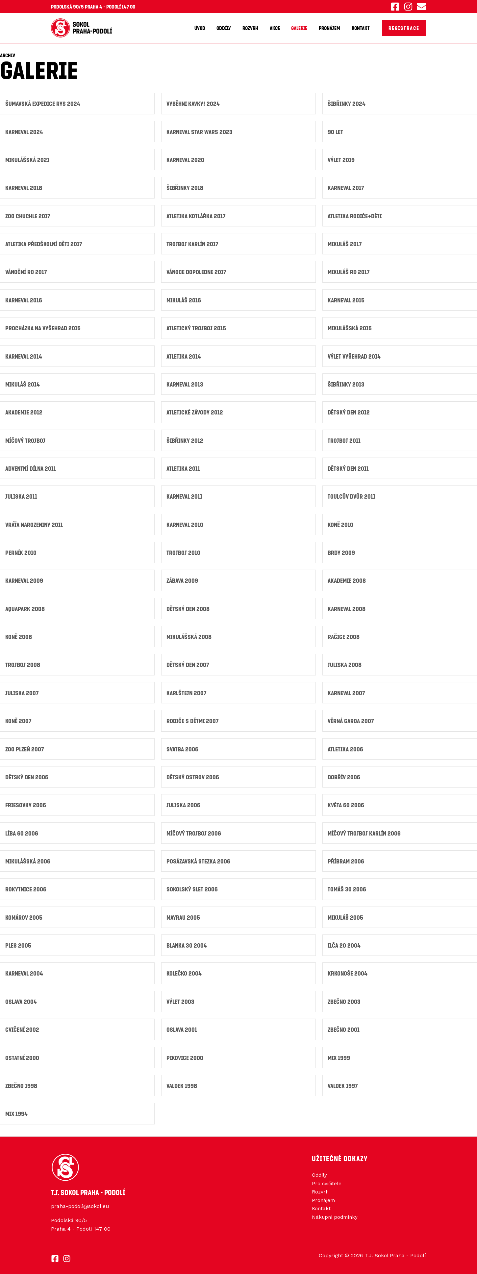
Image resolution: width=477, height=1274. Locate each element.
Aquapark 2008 (25, 606)
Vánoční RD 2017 (27, 271)
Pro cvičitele (327, 1180)
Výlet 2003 (180, 998)
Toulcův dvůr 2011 (352, 495)
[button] (404, 28)
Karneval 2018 (24, 187)
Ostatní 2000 (22, 1053)
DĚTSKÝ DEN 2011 (348, 467)
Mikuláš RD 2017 (349, 271)
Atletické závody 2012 (195, 411)
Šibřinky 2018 (185, 187)
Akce (278, 28)
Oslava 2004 (21, 998)
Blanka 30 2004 (187, 942)
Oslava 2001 (182, 1025)
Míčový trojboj (25, 439)
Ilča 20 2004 (345, 942)
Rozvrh (254, 28)
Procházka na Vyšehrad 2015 (44, 327)
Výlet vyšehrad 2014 (355, 355)
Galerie (301, 28)
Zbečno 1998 (21, 1081)
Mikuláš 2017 (345, 243)
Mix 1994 (17, 1109)
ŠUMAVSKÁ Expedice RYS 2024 (43, 103)
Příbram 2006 (346, 858)
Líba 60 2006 (22, 830)
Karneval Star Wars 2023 (200, 131)
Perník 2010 (21, 550)
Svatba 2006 (182, 746)
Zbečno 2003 (344, 998)
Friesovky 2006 (26, 802)
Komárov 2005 (24, 914)
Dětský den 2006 (27, 774)
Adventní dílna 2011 (32, 467)
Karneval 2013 (185, 383)
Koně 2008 (18, 634)
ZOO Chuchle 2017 (28, 215)
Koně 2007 (18, 718)
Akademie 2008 (347, 578)
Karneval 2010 (185, 523)
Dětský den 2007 (188, 662)
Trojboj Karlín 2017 (193, 243)
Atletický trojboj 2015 (196, 327)
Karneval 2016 (24, 299)
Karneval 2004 (25, 970)
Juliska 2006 (183, 802)
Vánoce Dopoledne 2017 (197, 271)
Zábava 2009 (183, 578)
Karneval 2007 (347, 690)
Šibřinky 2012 (185, 439)
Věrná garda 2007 (352, 718)
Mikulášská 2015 (350, 327)
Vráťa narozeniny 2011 (35, 523)
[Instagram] (408, 6)
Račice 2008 (344, 634)
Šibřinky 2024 (347, 103)
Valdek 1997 (343, 1081)
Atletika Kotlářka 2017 (197, 215)
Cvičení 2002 (22, 1025)
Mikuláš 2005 (346, 914)
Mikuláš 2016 (184, 299)
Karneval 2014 (24, 355)
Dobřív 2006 (344, 774)
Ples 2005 (18, 942)
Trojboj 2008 (22, 662)
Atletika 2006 (346, 746)
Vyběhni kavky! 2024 (193, 103)
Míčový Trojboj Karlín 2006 (365, 830)
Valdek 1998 (182, 1081)
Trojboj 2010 (183, 550)
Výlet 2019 (341, 159)
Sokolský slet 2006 (192, 886)
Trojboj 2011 (344, 439)
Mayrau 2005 (183, 914)
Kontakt (361, 28)
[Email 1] (421, 6)
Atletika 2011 (183, 467)
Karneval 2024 (25, 131)
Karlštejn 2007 (187, 690)
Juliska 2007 (22, 690)
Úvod (205, 28)
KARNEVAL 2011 (185, 495)
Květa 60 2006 (346, 802)
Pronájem (330, 28)
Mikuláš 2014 (23, 383)
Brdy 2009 (341, 550)
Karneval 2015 (347, 299)
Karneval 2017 (347, 187)
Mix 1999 (339, 1053)
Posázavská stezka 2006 (199, 858)
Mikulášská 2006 (28, 858)
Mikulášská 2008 (189, 634)
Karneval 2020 (186, 159)
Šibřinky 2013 (346, 383)
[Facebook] (395, 6)
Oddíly (228, 28)
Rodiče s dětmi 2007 (193, 718)
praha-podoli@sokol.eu (80, 1202)
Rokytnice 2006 (26, 886)
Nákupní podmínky (336, 1215)
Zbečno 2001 (344, 1025)
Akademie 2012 (24, 411)
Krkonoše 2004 (348, 970)
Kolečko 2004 (184, 970)
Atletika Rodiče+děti (356, 215)
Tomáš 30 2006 (347, 886)
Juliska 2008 (345, 662)
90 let (335, 131)
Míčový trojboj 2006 (194, 830)
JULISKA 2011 (21, 495)
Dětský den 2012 (349, 411)
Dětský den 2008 (188, 606)
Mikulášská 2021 (28, 159)
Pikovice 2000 (185, 1053)
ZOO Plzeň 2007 (25, 746)
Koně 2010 (341, 523)
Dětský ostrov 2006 (192, 774)
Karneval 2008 (347, 606)
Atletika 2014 (184, 355)
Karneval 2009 (25, 578)
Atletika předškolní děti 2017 (45, 243)
